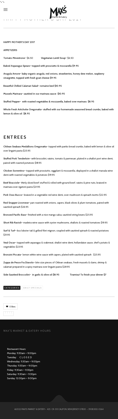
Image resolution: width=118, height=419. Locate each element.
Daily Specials (32, 288)
